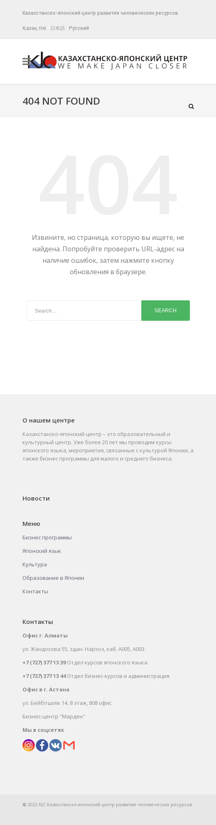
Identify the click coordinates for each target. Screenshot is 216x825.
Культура (34, 564)
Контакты (35, 591)
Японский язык (41, 550)
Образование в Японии (53, 577)
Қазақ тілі (34, 28)
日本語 (57, 28)
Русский (79, 28)
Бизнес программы (47, 537)
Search (165, 310)
